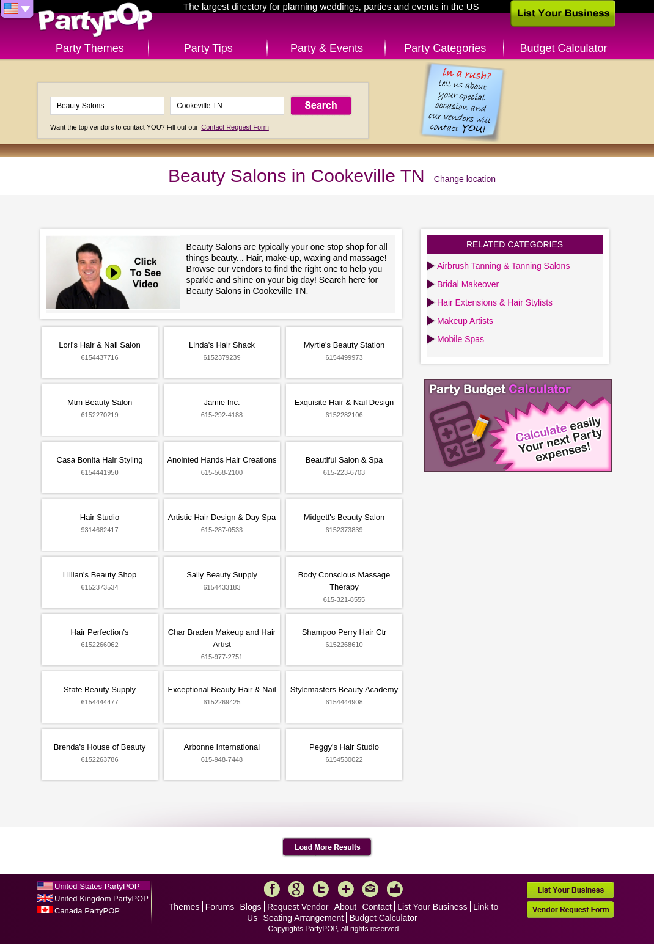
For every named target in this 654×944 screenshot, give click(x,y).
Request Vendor (297, 907)
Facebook (272, 889)
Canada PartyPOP (87, 910)
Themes (184, 907)
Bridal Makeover (468, 284)
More (346, 889)
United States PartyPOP (96, 886)
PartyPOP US (95, 20)
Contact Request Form (235, 127)
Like (395, 889)
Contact (377, 907)
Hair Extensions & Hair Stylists (495, 302)
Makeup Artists (465, 321)
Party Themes (90, 48)
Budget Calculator (564, 48)
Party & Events (326, 48)
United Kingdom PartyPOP (101, 898)
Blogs (251, 907)
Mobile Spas (460, 339)
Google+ (296, 889)
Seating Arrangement (303, 918)
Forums (219, 907)
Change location (465, 179)
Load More (327, 847)
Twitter (321, 889)
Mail (370, 889)
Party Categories (445, 48)
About (345, 907)
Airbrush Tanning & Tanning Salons (503, 266)
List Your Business (432, 907)
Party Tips (208, 48)
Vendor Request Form (570, 909)
